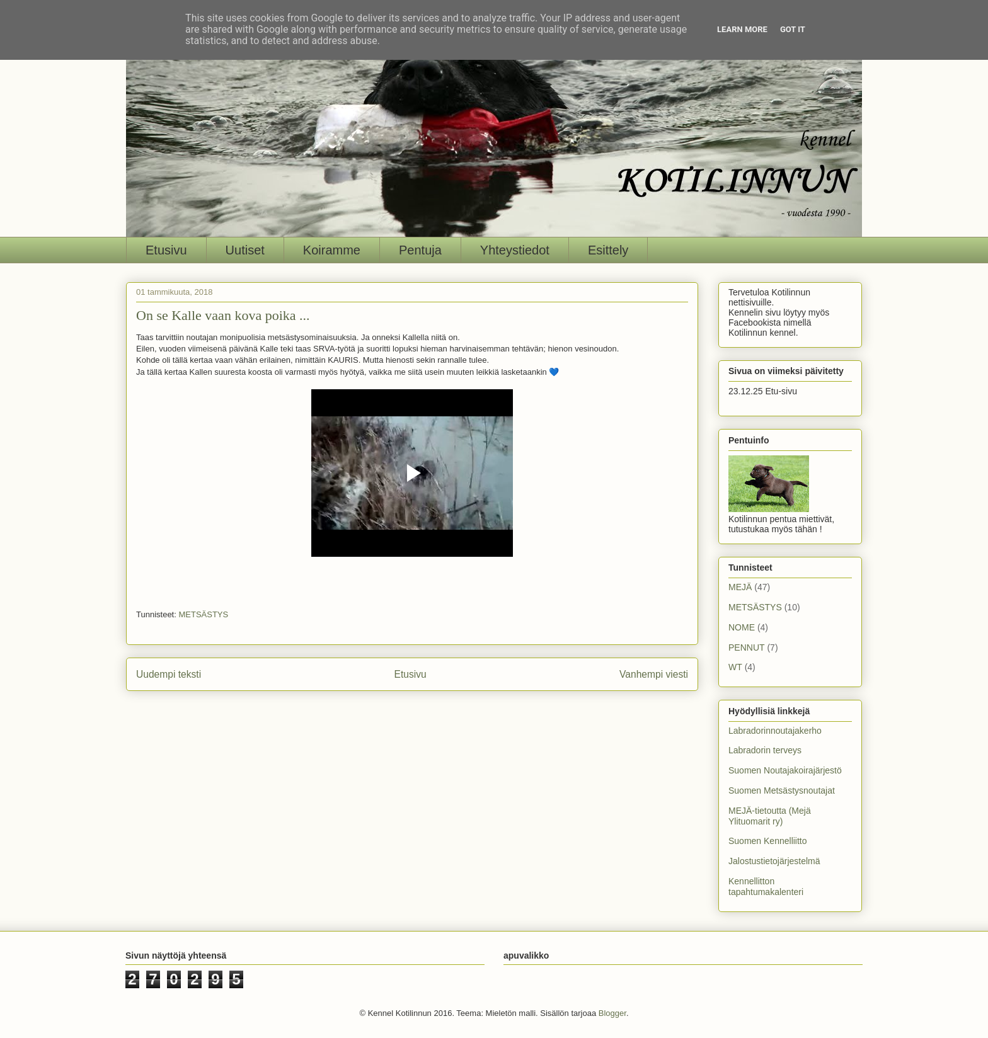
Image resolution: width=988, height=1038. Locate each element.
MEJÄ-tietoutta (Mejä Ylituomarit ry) (769, 816)
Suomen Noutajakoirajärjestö (785, 770)
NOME (741, 627)
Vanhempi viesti (653, 674)
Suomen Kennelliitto (767, 841)
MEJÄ (740, 587)
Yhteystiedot (514, 250)
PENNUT (746, 647)
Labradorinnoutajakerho (775, 731)
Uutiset (245, 250)
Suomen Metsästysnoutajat (781, 790)
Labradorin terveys (764, 750)
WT (735, 667)
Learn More (742, 29)
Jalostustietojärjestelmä (774, 861)
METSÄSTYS (203, 614)
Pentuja (420, 250)
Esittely (608, 250)
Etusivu (166, 250)
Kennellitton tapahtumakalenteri (765, 886)
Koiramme (331, 250)
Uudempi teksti (168, 674)
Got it (792, 29)
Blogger (612, 1013)
